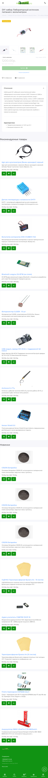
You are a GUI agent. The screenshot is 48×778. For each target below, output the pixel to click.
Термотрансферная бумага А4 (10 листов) (19, 654)
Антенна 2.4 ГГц (8, 388)
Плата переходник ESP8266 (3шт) (15, 692)
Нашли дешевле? (24, 72)
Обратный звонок (7, 761)
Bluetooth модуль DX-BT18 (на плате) (17, 274)
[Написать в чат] (44, 769)
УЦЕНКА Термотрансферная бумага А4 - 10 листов (22, 580)
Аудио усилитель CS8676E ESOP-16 (16, 617)
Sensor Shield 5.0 (8, 425)
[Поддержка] (45, 3)
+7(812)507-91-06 (7, 759)
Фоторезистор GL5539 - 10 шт (14, 312)
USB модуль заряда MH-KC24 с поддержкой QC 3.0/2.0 (21, 350)
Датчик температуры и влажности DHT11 (18, 200)
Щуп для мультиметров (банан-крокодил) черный (22, 162)
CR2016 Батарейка (9, 468)
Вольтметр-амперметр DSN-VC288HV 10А (19, 237)
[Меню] (3, 3)
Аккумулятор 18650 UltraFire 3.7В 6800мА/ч (19, 729)
